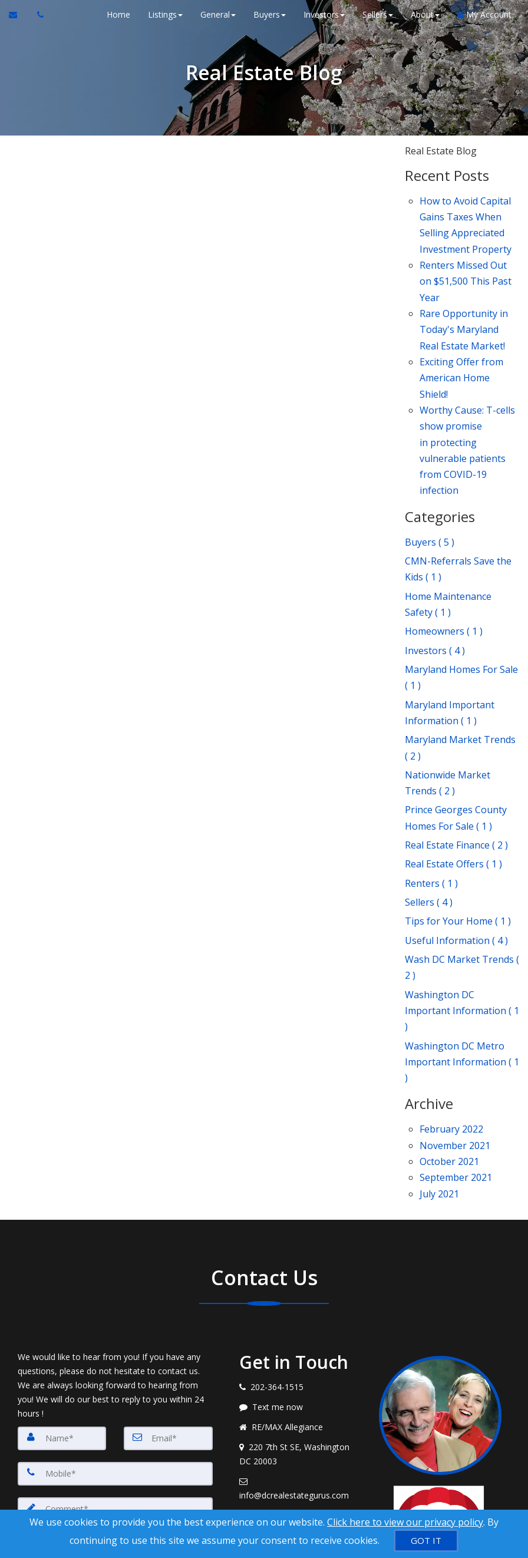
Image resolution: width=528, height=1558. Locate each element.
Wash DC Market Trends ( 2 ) (462, 854)
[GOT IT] (426, 1540)
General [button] (217, 14)
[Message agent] (300, 1262)
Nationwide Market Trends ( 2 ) (447, 696)
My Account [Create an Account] (483, 14)
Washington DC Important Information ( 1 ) (462, 891)
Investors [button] (323, 14)
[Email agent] (300, 1343)
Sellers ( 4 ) (429, 798)
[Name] (62, 1293)
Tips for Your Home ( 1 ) (458, 814)
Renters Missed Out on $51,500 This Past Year (466, 267)
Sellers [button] (376, 14)
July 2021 (439, 1050)
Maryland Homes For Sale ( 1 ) (461, 606)
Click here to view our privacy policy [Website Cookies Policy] (405, 1522)
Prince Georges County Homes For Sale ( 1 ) (456, 726)
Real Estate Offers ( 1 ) (453, 765)
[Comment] (115, 1387)
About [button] (424, 14)
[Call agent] (37, 14)
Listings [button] (164, 14)
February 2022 (451, 996)
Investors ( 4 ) (435, 583)
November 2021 (455, 1010)
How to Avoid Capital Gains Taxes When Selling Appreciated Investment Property (466, 220)
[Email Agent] (18, 14)
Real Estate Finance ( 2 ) (456, 748)
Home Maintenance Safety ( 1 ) (448, 543)
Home (117, 14)
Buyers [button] (268, 14)
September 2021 (456, 1037)
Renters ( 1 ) (431, 781)
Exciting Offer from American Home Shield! (461, 348)
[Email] (168, 1293)
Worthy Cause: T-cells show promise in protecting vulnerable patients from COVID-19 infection (467, 408)
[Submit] (60, 1459)
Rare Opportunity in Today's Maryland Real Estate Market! (464, 308)
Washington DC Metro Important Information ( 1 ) (462, 935)
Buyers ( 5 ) (429, 490)
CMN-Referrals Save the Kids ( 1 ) (458, 514)
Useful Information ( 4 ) (456, 830)
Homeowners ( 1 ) (444, 566)
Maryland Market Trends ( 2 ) (460, 666)
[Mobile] (115, 1329)
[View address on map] (300, 1309)
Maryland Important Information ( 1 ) (449, 636)
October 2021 (449, 1023)
